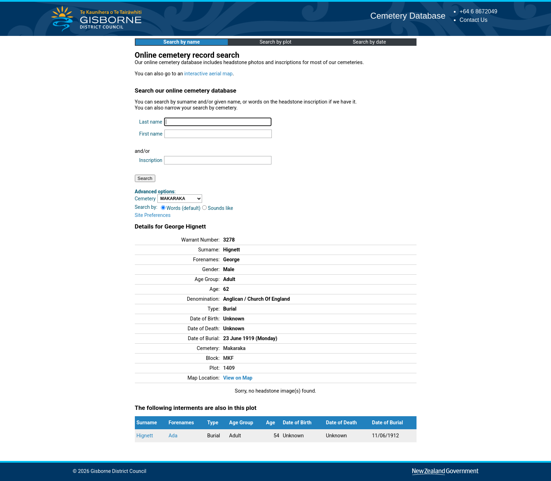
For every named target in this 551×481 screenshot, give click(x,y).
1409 (229, 368)
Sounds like (217, 208)
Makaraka (234, 348)
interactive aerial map (208, 74)
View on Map (237, 378)
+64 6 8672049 (478, 11)
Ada (173, 436)
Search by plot (275, 42)
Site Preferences (153, 215)
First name (150, 134)
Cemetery (145, 198)
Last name (150, 122)
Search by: (146, 207)
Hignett (145, 436)
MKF (228, 358)
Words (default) (181, 208)
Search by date (369, 42)
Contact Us (473, 20)
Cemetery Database (407, 15)
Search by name (181, 42)
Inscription (150, 160)
